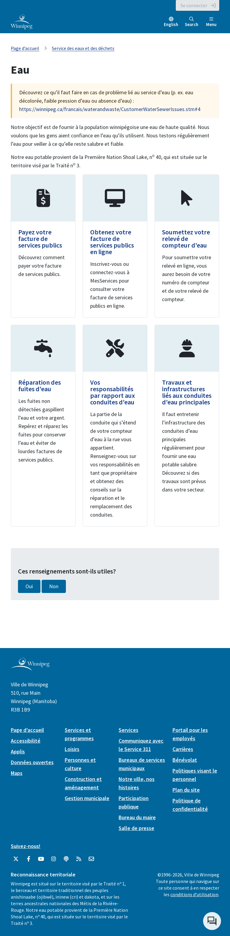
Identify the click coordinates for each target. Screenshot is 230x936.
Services (128, 729)
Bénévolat (184, 759)
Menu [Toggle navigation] (211, 22)
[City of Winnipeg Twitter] (16, 859)
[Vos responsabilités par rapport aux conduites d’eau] (115, 425)
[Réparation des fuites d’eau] (43, 425)
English (171, 24)
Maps (16, 773)
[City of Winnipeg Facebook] (28, 859)
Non (53, 586)
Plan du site (186, 789)
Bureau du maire (137, 817)
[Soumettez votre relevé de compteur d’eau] (187, 246)
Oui (29, 586)
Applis (18, 751)
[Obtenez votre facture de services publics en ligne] (115, 246)
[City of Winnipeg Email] (91, 859)
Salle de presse (136, 828)
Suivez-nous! (25, 846)
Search (191, 22)
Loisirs (72, 749)
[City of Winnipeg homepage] (30, 668)
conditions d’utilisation (194, 894)
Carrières (182, 749)
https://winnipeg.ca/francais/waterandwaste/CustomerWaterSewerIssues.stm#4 (109, 109)
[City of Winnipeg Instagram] (54, 859)
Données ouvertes (32, 762)
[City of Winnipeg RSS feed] (79, 859)
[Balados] (66, 859)
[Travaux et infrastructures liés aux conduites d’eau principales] (187, 425)
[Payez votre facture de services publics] (43, 246)
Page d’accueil (25, 48)
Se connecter (194, 5)
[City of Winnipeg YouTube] (41, 859)
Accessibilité (25, 740)
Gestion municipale (87, 798)
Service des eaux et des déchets (83, 48)
